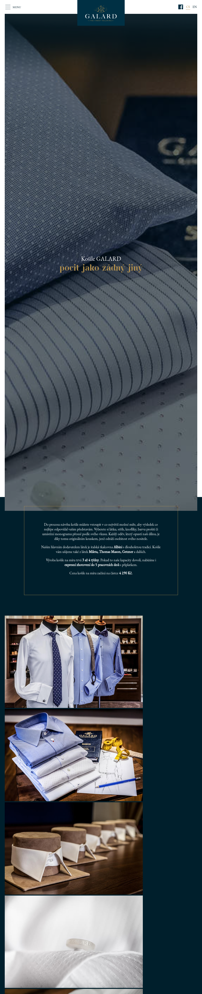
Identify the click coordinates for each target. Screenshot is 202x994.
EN (195, 7)
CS (188, 7)
